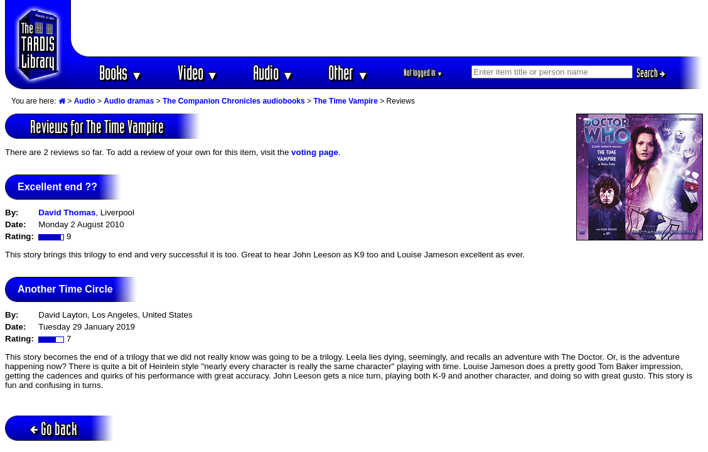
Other (348, 72)
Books (120, 72)
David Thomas (66, 212)
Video (198, 72)
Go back (53, 428)
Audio (273, 72)
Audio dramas (129, 101)
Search (650, 73)
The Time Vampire (345, 101)
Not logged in (423, 72)
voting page (314, 152)
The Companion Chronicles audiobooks (234, 101)
